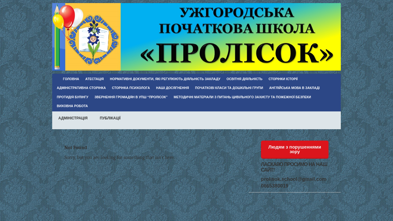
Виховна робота (72, 106)
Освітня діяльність (245, 79)
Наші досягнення (172, 88)
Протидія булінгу (72, 97)
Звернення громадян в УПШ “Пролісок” (131, 97)
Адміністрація (73, 118)
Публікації (110, 118)
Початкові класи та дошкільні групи (229, 88)
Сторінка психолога (131, 88)
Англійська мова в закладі (294, 88)
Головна (71, 79)
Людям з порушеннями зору (294, 149)
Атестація (94, 79)
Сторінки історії (283, 79)
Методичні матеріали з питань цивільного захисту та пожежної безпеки (242, 97)
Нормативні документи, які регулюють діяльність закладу (165, 79)
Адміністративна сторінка (81, 88)
